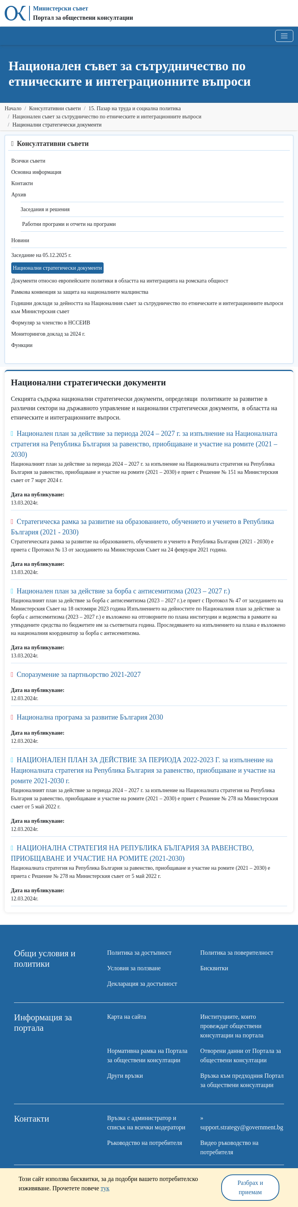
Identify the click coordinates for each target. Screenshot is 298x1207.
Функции (22, 345)
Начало (13, 108)
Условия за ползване (134, 968)
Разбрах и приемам (250, 1187)
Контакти (22, 183)
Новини (20, 240)
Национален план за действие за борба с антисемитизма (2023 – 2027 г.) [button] (120, 591)
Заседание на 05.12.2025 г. (41, 255)
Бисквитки (214, 968)
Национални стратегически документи (57, 268)
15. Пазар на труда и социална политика (134, 108)
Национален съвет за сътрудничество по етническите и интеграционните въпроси (106, 117)
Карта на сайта (126, 1016)
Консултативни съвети (55, 108)
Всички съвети (28, 161)
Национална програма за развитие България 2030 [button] (87, 717)
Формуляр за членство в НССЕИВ (50, 323)
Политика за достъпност (139, 952)
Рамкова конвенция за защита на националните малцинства (79, 292)
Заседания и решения (45, 209)
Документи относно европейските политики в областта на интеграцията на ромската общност (119, 281)
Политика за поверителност (236, 952)
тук (104, 1188)
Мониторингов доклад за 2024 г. (48, 334)
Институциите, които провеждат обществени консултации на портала (231, 1026)
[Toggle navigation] (284, 36)
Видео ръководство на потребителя (229, 1147)
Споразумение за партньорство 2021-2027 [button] (76, 674)
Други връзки (125, 1075)
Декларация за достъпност (142, 983)
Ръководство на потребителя (144, 1142)
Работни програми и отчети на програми (69, 224)
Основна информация (36, 172)
